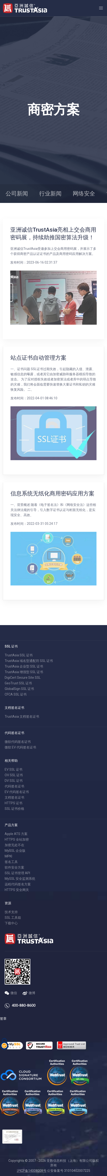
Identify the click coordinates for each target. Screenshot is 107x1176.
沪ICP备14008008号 (31, 1171)
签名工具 (11, 862)
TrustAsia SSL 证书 (19, 655)
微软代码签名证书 (18, 742)
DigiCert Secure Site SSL (23, 677)
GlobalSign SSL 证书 (19, 689)
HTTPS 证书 (13, 803)
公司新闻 (17, 193)
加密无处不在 (14, 845)
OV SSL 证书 (14, 775)
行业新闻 (50, 193)
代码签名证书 (14, 786)
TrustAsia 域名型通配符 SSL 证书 (29, 661)
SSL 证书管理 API (17, 873)
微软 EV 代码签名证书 (20, 747)
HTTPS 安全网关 (17, 890)
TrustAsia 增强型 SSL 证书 (24, 672)
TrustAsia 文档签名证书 (22, 716)
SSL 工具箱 (13, 917)
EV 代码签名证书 (17, 792)
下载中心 (11, 923)
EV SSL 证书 (13, 769)
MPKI (8, 856)
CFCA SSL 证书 (16, 694)
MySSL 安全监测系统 (20, 878)
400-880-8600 (23, 1005)
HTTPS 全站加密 (17, 839)
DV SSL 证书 (14, 781)
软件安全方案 (14, 867)
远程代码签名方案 (18, 884)
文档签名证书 (14, 797)
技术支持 (11, 912)
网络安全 (84, 193)
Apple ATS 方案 (16, 834)
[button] (101, 8)
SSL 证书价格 (14, 809)
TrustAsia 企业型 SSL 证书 (24, 666)
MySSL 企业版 (15, 850)
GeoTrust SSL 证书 (18, 683)
